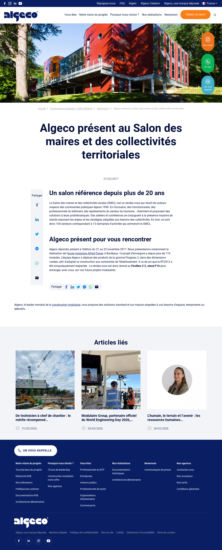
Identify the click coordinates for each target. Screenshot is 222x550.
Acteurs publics (88, 482)
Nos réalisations (152, 14)
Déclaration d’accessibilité (140, 532)
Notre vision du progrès (93, 14)
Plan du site (107, 532)
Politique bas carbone (27, 489)
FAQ (122, 3)
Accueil (42, 108)
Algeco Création (150, 3)
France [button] (211, 3)
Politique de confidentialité (84, 532)
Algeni (132, 3)
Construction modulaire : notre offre (61, 478)
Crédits (120, 532)
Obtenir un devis (195, 14)
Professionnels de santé (93, 489)
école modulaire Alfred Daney (86, 253)
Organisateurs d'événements (88, 497)
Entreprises (86, 476)
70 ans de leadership (59, 469)
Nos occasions (185, 476)
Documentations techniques (121, 471)
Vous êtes (70, 14)
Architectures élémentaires (30, 501)
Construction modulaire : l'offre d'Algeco (71, 108)
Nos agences (55, 486)
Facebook (4, 3)
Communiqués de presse (157, 469)
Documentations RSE (27, 495)
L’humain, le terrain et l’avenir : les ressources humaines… (173, 418)
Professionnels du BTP (92, 469)
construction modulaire (66, 304)
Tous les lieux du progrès (29, 469)
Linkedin (15, 3)
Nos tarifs (182, 482)
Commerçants (87, 505)
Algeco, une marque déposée (181, 3)
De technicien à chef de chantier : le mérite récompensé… (43, 418)
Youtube (20, 3)
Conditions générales (188, 489)
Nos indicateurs (24, 482)
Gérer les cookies (166, 532)
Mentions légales (58, 532)
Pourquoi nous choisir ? (124, 14)
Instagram (9, 3)
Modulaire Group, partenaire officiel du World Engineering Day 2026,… (109, 418)
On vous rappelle (37, 450)
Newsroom (171, 14)
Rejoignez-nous (106, 3)
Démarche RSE (23, 476)
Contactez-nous (185, 469)
